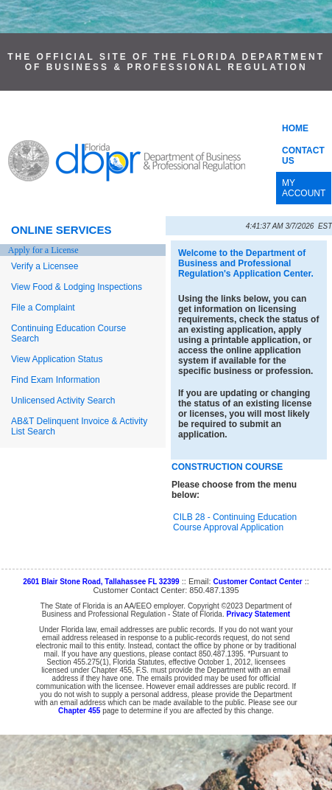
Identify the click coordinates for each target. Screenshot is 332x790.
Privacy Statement (258, 614)
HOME (295, 128)
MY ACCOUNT (303, 188)
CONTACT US (303, 155)
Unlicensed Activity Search (63, 400)
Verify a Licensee (44, 266)
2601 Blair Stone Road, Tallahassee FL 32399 (101, 582)
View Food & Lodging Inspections (76, 287)
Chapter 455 (79, 711)
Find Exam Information (55, 380)
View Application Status (57, 359)
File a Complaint (43, 307)
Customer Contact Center (258, 582)
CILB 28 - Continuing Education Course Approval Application (235, 522)
